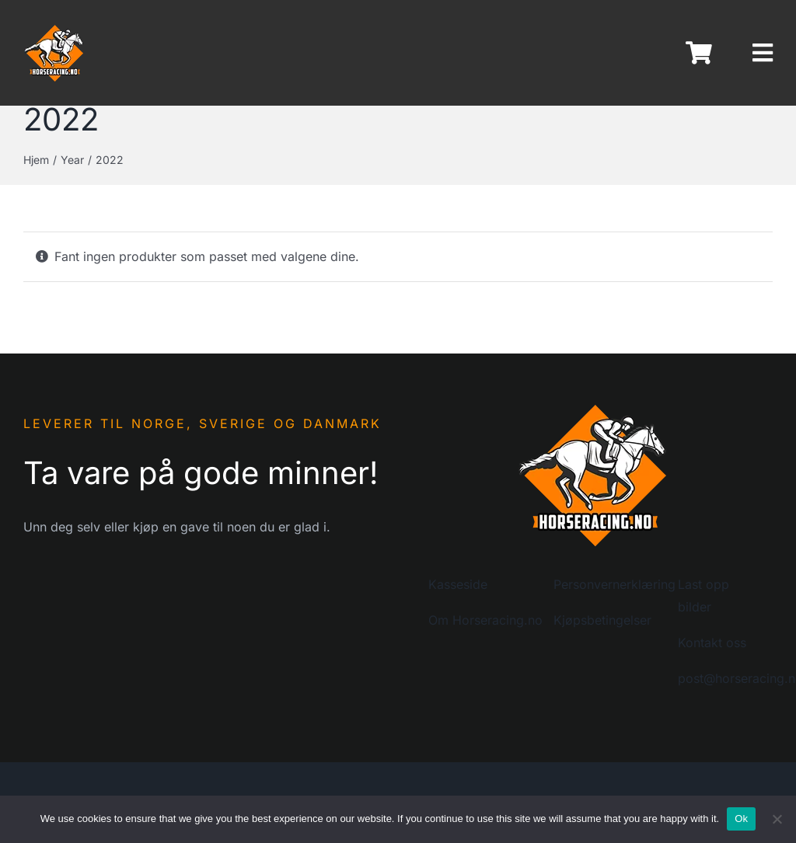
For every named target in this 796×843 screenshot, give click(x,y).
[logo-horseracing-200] (593, 408)
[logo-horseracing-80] (54, 29)
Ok (741, 818)
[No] (776, 819)
